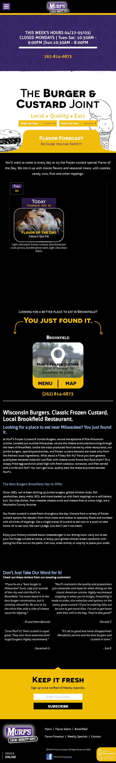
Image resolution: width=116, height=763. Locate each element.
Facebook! (67, 756)
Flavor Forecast (54, 736)
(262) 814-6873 (57, 394)
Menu (45, 383)
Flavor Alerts (63, 729)
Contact (96, 736)
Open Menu (6, 6)
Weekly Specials (77, 736)
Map (70, 383)
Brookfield (81, 729)
